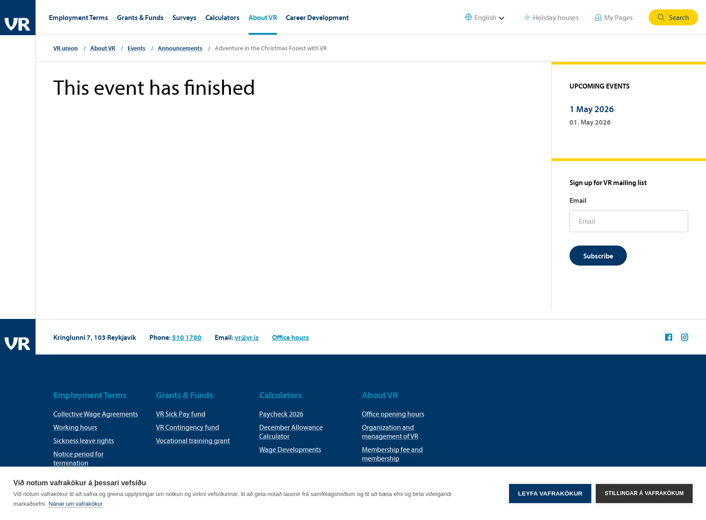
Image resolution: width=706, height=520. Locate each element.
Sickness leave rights (83, 440)
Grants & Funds (140, 17)
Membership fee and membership (392, 454)
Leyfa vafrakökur (550, 493)
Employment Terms (78, 17)
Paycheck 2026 (281, 413)
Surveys (184, 17)
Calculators (222, 17)
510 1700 (186, 337)
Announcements (180, 48)
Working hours (75, 427)
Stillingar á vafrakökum (644, 493)
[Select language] (490, 17)
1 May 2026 (592, 108)
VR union (65, 48)
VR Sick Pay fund (180, 413)
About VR (263, 17)
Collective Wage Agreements (95, 413)
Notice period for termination (78, 458)
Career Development (317, 17)
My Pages (613, 17)
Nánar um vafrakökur (75, 503)
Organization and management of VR (390, 431)
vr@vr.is (247, 337)
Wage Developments (290, 449)
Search (673, 17)
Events (136, 48)
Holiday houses (551, 17)
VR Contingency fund (187, 427)
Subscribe (598, 255)
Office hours (290, 337)
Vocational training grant (193, 440)
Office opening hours (393, 413)
